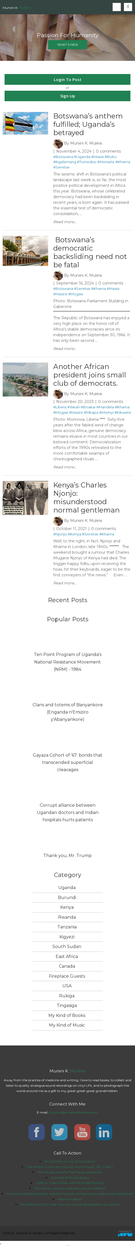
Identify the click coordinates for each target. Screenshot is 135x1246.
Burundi (67, 897)
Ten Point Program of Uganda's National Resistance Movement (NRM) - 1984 (67, 662)
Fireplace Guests (67, 976)
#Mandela (105, 407)
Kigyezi (66, 936)
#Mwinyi (106, 412)
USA (67, 985)
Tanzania (67, 926)
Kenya (67, 907)
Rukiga (66, 995)
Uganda (67, 887)
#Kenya (74, 534)
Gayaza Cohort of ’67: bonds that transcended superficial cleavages (67, 762)
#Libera (59, 407)
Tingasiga (67, 1005)
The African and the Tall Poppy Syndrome (69, 1172)
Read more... (64, 221)
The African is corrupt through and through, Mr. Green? (70, 1167)
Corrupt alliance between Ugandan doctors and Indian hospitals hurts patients (67, 812)
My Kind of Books (66, 1015)
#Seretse (61, 167)
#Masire (60, 294)
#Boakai (88, 407)
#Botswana (63, 157)
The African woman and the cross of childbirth (70, 1188)
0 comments (108, 151)
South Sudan (66, 946)
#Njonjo (60, 534)
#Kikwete (122, 412)
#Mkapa (91, 412)
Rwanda (67, 917)
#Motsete (106, 162)
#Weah (73, 407)
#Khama (122, 162)
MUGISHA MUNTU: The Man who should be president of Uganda (69, 1204)
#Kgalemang (64, 162)
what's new (67, 45)
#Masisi (97, 157)
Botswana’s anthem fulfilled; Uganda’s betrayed (88, 124)
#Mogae (75, 294)
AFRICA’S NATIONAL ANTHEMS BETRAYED (69, 1183)
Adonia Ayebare (70, 1199)
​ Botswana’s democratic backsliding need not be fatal (90, 252)
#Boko (111, 157)
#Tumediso (87, 162)
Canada (67, 966)
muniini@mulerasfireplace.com (73, 1112)
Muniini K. (17, 8)
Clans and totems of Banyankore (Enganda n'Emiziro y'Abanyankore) (68, 712)
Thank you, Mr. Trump (67, 855)
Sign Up (67, 96)
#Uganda (82, 157)
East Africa (67, 956)
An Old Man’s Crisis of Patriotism (69, 1161)
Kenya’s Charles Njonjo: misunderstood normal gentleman (86, 498)
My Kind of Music (67, 1025)
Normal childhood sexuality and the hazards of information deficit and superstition (69, 1194)
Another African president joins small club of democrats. (89, 375)
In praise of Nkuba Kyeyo (70, 1177)
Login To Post (67, 79)
